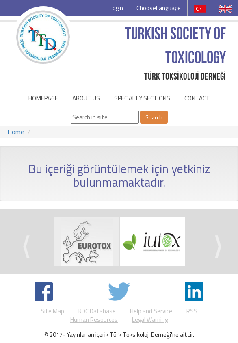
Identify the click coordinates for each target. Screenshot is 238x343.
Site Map (52, 311)
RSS (191, 311)
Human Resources (94, 319)
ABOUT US (86, 98)
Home (15, 132)
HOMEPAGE (43, 98)
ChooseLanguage (158, 8)
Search (153, 117)
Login (116, 8)
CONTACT (197, 98)
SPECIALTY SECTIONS (142, 98)
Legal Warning (150, 319)
